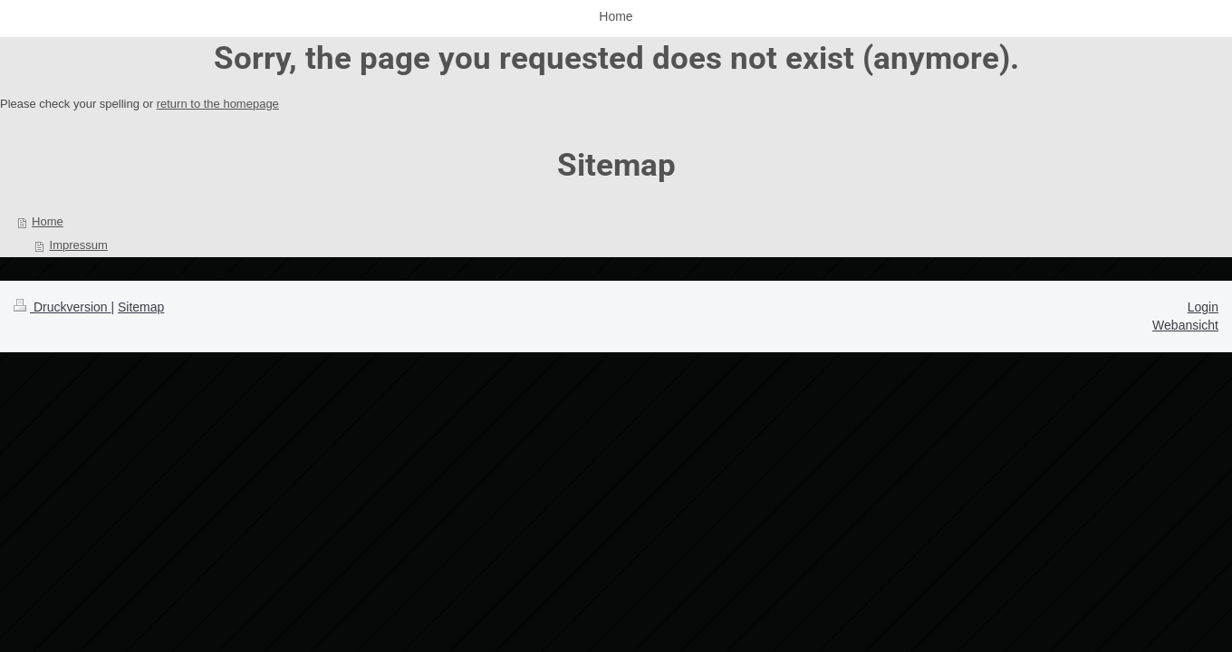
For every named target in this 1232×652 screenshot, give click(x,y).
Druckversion (62, 307)
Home (47, 221)
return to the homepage (218, 103)
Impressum (79, 245)
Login (1203, 307)
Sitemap (141, 307)
